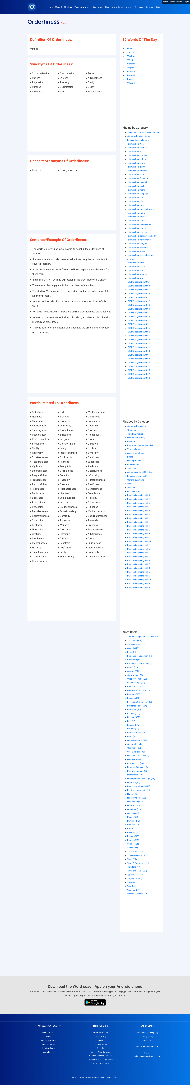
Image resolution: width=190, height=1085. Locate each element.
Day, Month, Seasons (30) (138, 690)
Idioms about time (135, 262)
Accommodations (135, 453)
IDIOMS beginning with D (138, 293)
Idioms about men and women (141, 209)
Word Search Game (101, 1063)
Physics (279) (133, 821)
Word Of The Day (63, 7)
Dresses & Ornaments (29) (139, 702)
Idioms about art (135, 151)
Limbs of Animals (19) (137, 767)
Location (131, 441)
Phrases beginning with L (138, 537)
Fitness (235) (133, 725)
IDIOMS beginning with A (138, 282)
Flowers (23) (133, 729)
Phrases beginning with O (138, 549)
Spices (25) (132, 847)
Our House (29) (134, 813)
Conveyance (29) (135, 675)
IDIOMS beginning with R (138, 347)
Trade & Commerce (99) (138, 863)
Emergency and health (137, 476)
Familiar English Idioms (138, 140)
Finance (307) (133, 717)
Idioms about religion (137, 243)
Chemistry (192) (134, 659)
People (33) (132, 817)
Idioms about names (136, 220)
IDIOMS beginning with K (138, 320)
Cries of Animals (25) (137, 679)
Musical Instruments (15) (138, 790)
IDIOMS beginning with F (138, 301)
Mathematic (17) (135, 775)
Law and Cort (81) (135, 763)
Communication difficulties (139, 472)
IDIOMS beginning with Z (138, 378)
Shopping (131, 468)
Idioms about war (135, 270)
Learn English (49, 1052)
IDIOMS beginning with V (138, 362)
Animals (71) (133, 648)
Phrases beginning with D (138, 506)
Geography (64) (134, 744)
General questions (135, 480)
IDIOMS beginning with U (138, 358)
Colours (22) (133, 671)
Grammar (97, 7)
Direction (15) (133, 694)
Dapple (130, 79)
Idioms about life (135, 201)
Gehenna (131, 64)
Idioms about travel (136, 266)
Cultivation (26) (134, 686)
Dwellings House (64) (137, 706)
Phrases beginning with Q (138, 556)
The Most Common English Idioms (143, 132)
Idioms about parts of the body (141, 236)
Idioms (129, 7)
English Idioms (48, 1048)
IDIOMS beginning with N (138, 332)
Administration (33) (136, 644)
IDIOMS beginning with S (138, 351)
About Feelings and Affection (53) (142, 636)
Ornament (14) (134, 809)
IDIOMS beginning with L (138, 324)
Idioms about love (135, 205)
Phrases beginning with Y (138, 583)
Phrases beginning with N (138, 545)
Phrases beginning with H (138, 522)
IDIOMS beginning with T (138, 355)
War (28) (131, 886)
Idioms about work (135, 278)
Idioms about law (135, 197)
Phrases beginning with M (139, 541)
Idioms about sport (136, 251)
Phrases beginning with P (138, 552)
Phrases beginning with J (138, 530)
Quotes (149, 7)
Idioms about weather (137, 274)
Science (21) (133, 844)
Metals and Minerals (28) (138, 786)
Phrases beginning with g (138, 518)
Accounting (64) (134, 640)
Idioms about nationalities (139, 224)
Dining (130, 457)
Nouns (48, 1037)
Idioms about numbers (137, 232)
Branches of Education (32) (139, 656)
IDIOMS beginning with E (138, 297)
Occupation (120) (135, 801)
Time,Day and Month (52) (138, 855)
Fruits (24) (132, 736)
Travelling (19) (133, 867)
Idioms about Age (135, 144)
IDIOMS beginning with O (138, 335)
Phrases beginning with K (138, 533)
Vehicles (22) (133, 882)
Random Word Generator (100, 1052)
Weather (131, 487)
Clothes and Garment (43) (139, 663)
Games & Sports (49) (137, 740)
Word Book (117, 7)
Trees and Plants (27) (137, 871)
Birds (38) (131, 652)
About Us (147, 1040)
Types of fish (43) (135, 874)
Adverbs (100, 1048)
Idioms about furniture (137, 178)
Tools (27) (132, 859)
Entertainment (133, 464)
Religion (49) (133, 836)
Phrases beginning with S (138, 564)
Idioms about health (136, 186)
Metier (130, 48)
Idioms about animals (137, 147)
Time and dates (134, 449)
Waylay (130, 67)
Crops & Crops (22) (136, 682)
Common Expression (136, 426)
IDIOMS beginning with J (138, 316)
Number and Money (136, 437)
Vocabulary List (82, 7)
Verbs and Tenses (49, 1033)
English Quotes (48, 1044)
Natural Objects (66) (136, 798)
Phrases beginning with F (138, 514)
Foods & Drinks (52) (136, 732)
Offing (130, 60)
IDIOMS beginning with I (138, 312)
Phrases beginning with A (138, 495)
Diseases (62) (133, 698)
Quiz (158, 7)
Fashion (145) (133, 713)
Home (50, 7)
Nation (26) (132, 794)
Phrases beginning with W (139, 579)
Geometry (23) (134, 748)
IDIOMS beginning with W (138, 366)
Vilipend (131, 83)
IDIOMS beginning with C (138, 289)
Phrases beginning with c (138, 503)
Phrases (139, 7)
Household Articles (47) (138, 755)
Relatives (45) (133, 832)
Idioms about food (135, 174)
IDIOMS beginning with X (138, 370)
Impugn (130, 52)
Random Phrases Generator (101, 1060)
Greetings (131, 430)
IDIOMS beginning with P (138, 339)
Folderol (131, 75)
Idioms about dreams (137, 170)
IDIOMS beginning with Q (138, 343)
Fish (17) (131, 721)
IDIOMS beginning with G (138, 305)
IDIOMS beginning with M (138, 328)
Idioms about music (136, 216)
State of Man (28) (135, 851)
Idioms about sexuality (137, 247)
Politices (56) (133, 824)
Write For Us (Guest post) (147, 1033)
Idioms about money (136, 213)
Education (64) (134, 709)
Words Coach (94, 1077)
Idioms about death (136, 167)
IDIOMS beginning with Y (138, 374)
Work (129, 483)
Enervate (131, 71)
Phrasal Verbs (101, 1044)
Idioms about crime (136, 163)
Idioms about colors (136, 159)
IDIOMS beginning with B (138, 286)
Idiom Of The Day (100, 1033)
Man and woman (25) (137, 771)
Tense (100, 1040)
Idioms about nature (136, 228)
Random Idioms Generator (100, 1056)
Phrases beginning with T (138, 568)
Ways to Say (100, 1037)
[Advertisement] (72, 123)
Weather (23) (133, 890)
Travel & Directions (135, 434)
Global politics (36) (136, 752)
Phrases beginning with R (138, 560)
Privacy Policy (147, 1037)
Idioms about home (136, 190)
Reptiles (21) (133, 840)
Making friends (134, 460)
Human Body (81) (135, 759)
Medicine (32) (133, 782)
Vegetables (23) (134, 878)
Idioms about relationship (139, 240)
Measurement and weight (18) (141, 778)
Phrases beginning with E (138, 510)
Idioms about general (137, 182)
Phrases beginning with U (138, 572)
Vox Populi (132, 56)
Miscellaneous (133, 491)
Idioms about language (137, 193)
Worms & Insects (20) (137, 893)
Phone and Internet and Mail (140, 445)
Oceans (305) (133, 805)
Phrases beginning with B (138, 499)
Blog (107, 7)
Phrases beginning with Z (138, 587)
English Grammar (48, 1040)
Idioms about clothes (137, 155)
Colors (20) (132, 667)
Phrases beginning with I (138, 526)
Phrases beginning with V (138, 576)
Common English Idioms (138, 136)
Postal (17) (132, 828)
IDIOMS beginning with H (138, 309)
